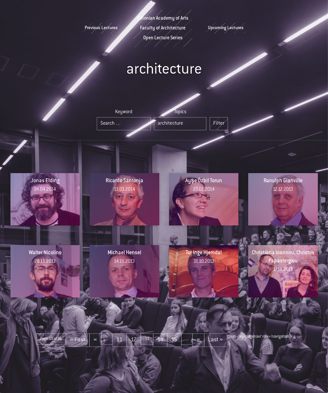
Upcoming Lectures (226, 28)
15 (174, 340)
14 (160, 340)
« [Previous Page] (95, 340)
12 (134, 340)
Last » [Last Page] (215, 340)
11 (119, 340)
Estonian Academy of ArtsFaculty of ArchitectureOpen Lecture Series (162, 28)
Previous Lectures (101, 28)
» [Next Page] (198, 340)
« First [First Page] (77, 340)
